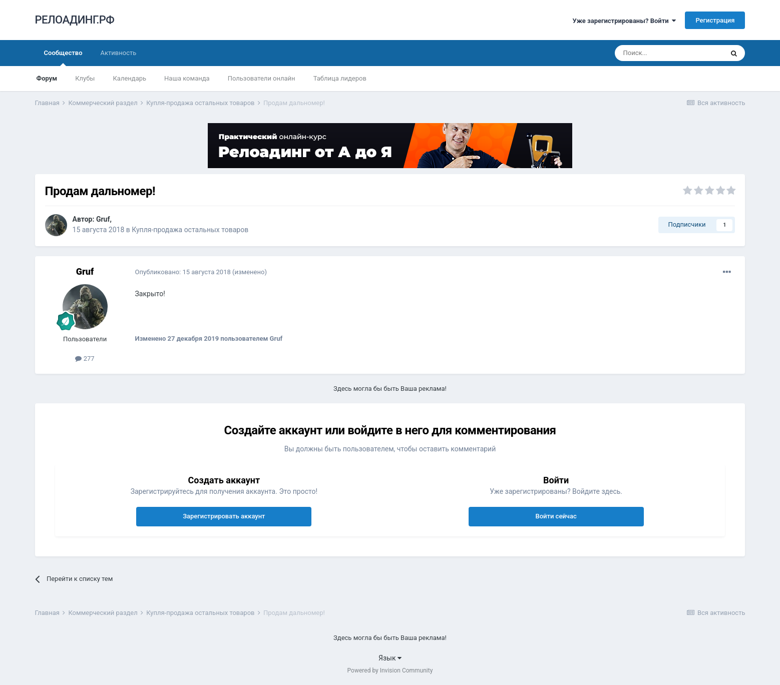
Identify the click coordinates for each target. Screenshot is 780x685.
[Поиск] (669, 53)
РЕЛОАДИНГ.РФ (75, 20)
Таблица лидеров (339, 78)
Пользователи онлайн (261, 78)
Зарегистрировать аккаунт (224, 516)
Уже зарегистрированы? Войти (624, 21)
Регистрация (714, 20)
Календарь (129, 78)
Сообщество (63, 57)
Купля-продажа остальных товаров (190, 230)
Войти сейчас (555, 516)
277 (84, 358)
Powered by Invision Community (390, 670)
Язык (390, 658)
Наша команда (187, 78)
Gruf (103, 219)
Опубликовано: (183, 272)
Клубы (85, 78)
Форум (47, 78)
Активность (119, 53)
